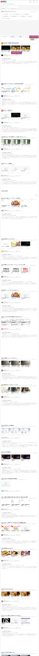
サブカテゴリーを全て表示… (6, 18)
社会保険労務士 (3, 8)
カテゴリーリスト (34, 11)
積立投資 (12, 8)
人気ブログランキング (3, 1)
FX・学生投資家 (22, 16)
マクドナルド (8, 8)
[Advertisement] (19, 27)
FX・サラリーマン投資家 (15, 14)
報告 (19, 55)
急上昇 (12, 36)
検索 (19, 6)
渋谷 (15, 8)
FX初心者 (30, 16)
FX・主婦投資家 (5, 16)
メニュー (37, 2)
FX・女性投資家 (13, 16)
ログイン (34, 2)
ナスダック (18, 8)
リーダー (30, 2)
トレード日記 (5, 14)
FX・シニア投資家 (25, 14)
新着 (20, 36)
